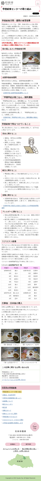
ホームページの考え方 (11, 449)
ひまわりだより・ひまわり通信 (13, 420)
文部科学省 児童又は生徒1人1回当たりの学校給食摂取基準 (20, 207)
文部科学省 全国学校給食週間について (15, 93)
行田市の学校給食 (9, 388)
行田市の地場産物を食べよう (12, 398)
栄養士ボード (7, 410)
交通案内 (12, 444)
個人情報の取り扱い (29, 449)
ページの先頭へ (34, 427)
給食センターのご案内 (10, 413)
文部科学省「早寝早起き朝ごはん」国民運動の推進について (20, 118)
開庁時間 (28, 444)
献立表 (5, 407)
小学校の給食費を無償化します (13, 423)
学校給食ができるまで (10, 417)
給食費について (8, 401)
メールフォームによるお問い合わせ (14, 380)
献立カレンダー (8, 404)
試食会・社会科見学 (9, 395)
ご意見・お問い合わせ (21, 451)
